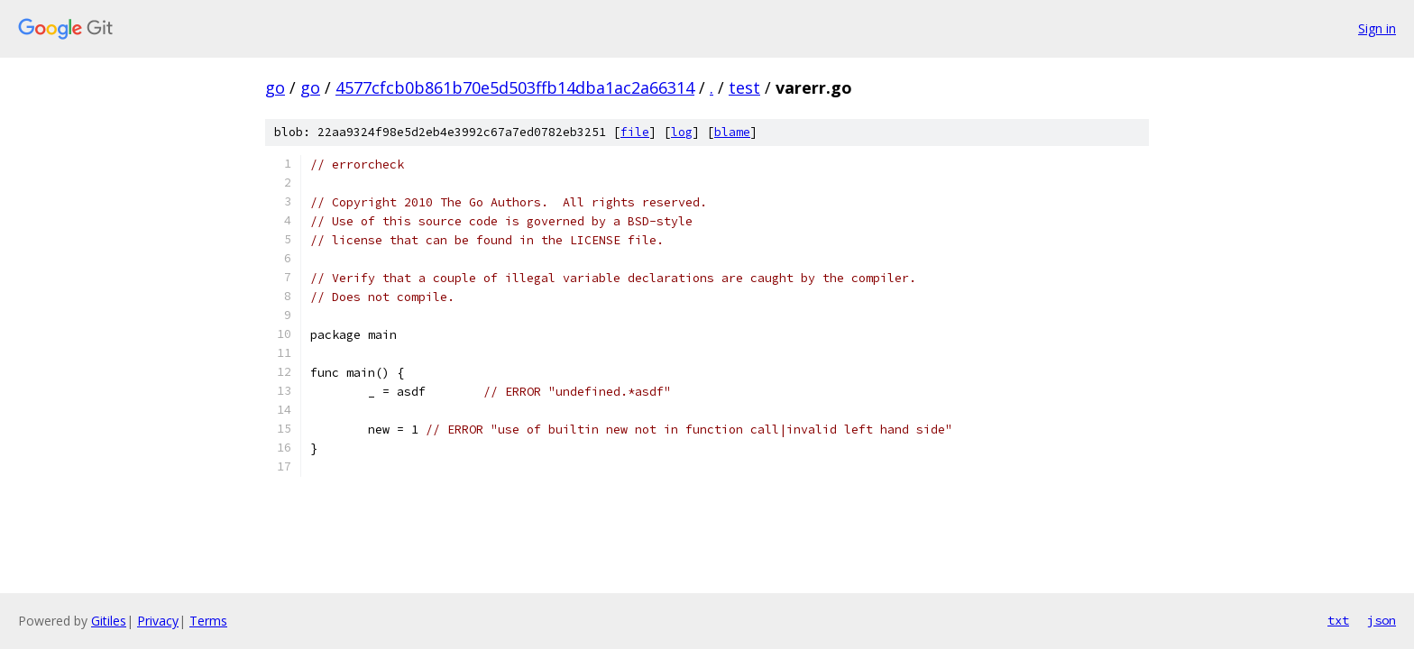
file (634, 132)
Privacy (158, 620)
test (744, 87)
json (1381, 620)
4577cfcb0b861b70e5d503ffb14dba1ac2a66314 (514, 87)
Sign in (1377, 28)
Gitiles (108, 620)
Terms (208, 620)
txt (1338, 620)
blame (732, 132)
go (275, 87)
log (682, 132)
